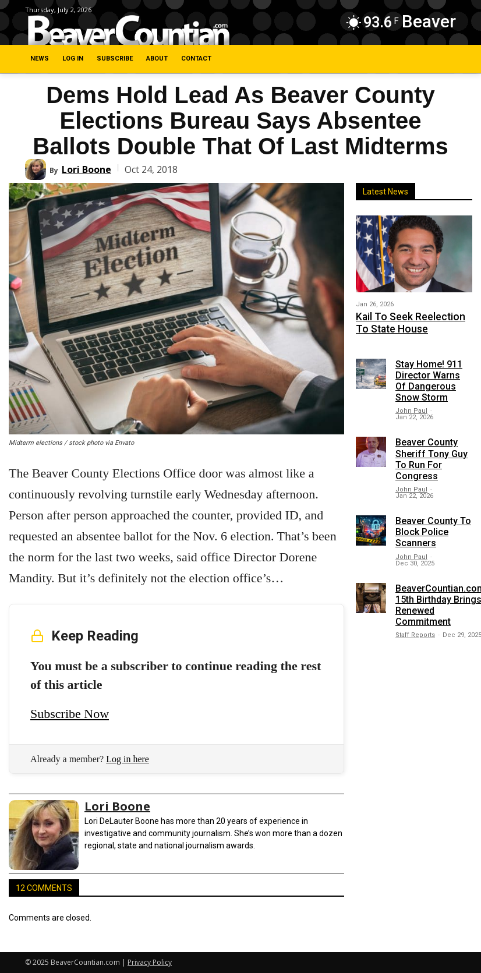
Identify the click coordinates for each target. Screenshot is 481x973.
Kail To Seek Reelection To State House (405, 320)
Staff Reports (415, 630)
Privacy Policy (150, 962)
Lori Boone (86, 169)
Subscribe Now (69, 713)
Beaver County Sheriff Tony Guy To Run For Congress (431, 454)
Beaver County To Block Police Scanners (433, 527)
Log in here (127, 759)
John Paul (411, 406)
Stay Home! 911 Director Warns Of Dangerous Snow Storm (428, 375)
